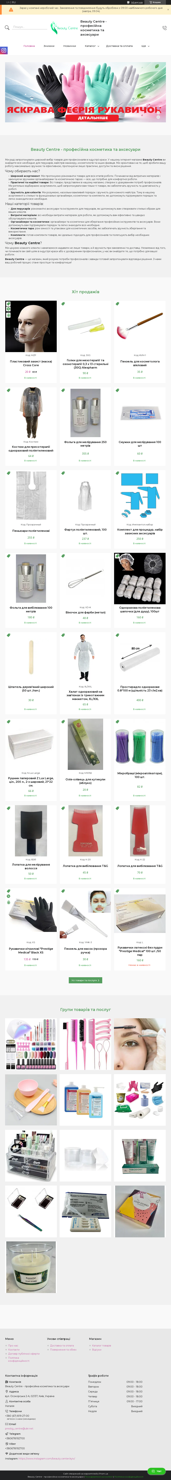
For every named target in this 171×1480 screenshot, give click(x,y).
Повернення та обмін (63, 1349)
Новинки (69, 46)
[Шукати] (7, 28)
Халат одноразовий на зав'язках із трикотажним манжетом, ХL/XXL (85, 695)
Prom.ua (103, 1473)
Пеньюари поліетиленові (31, 530)
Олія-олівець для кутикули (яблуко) (85, 781)
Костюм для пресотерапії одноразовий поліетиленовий (30, 448)
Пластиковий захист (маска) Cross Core (31, 363)
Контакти (14, 1349)
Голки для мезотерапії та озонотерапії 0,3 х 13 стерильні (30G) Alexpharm (85, 364)
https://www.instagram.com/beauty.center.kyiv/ (47, 1458)
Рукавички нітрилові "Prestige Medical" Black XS (31, 950)
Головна (29, 46)
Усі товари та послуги (84, 980)
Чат (156, 1471)
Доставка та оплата (119, 46)
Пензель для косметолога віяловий (140, 363)
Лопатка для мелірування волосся (31, 866)
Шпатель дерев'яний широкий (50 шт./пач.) (31, 688)
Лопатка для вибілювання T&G (85, 866)
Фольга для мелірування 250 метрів (85, 444)
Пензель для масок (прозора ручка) (85, 950)
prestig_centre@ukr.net (19, 1428)
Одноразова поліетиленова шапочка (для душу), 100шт (139, 609)
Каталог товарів (101, 1345)
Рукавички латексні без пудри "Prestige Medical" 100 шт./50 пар (140, 951)
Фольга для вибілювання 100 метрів (31, 609)
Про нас (13, 1345)
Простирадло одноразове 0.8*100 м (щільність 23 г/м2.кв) (139, 688)
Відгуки (96, 1349)
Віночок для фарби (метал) (85, 612)
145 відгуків (137, 2)
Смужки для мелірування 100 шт (140, 444)
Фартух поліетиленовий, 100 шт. (85, 531)
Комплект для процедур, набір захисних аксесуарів (140, 531)
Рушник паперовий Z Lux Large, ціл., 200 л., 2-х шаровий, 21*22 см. (31, 782)
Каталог (90, 46)
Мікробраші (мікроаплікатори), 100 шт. (140, 775)
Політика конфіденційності (18, 1359)
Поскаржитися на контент (99, 1476)
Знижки (49, 46)
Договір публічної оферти (24, 1353)
